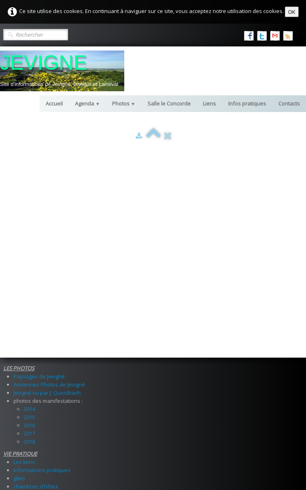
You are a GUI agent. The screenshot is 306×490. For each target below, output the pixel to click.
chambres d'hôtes (35, 290)
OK (291, 11)
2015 (29, 221)
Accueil (54, 103)
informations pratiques (41, 274)
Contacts (289, 103)
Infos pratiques (247, 103)
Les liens (24, 266)
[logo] (62, 71)
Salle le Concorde (169, 103)
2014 (29, 213)
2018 (29, 246)
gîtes (19, 282)
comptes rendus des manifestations (58, 368)
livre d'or (24, 311)
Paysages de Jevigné (39, 181)
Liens (209, 103)
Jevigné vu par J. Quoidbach (47, 197)
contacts (23, 319)
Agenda (87, 103)
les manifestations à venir (45, 360)
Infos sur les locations (40, 339)
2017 (29, 238)
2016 (29, 229)
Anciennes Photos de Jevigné (49, 189)
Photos (123, 103)
